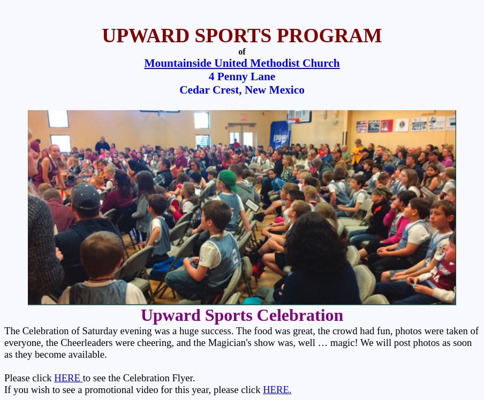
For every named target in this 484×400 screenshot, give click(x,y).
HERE (68, 377)
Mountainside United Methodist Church (241, 63)
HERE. (277, 389)
